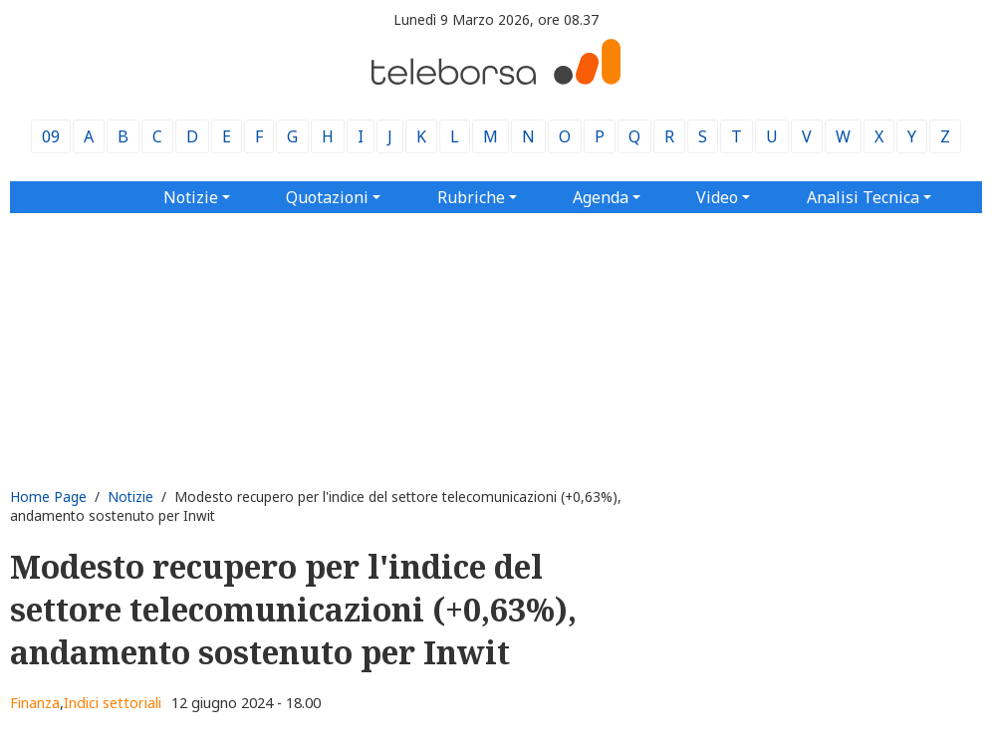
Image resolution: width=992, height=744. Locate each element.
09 (51, 136)
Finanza (35, 702)
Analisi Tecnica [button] (863, 197)
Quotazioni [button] (327, 197)
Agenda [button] (600, 197)
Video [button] (717, 197)
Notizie (130, 496)
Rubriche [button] (471, 197)
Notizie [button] (190, 197)
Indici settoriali (112, 702)
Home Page (48, 496)
